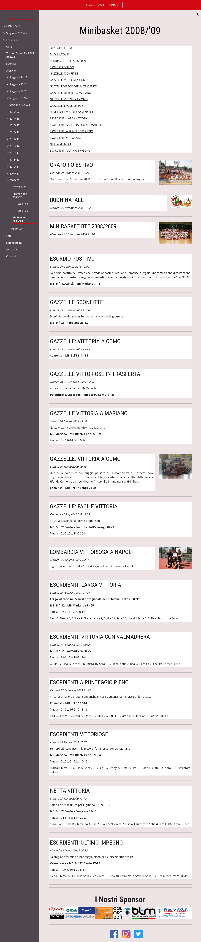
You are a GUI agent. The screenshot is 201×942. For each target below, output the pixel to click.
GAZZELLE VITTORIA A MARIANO (70, 93)
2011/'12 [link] (14, 159)
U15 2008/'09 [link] (20, 204)
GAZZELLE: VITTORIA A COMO (69, 80)
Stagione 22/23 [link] (18, 91)
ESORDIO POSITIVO (62, 67)
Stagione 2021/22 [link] (19, 98)
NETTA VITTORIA (60, 144)
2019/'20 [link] (14, 111)
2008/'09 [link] (14, 180)
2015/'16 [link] (14, 132)
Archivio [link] (11, 70)
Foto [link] (9, 236)
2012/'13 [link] (14, 153)
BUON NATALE (59, 54)
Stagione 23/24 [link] (18, 84)
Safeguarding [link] (14, 242)
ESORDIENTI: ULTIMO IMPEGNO (70, 150)
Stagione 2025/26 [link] (16, 33)
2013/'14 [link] (14, 146)
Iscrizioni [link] (11, 249)
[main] (120, 30)
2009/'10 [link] (14, 173)
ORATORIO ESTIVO (61, 48)
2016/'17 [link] (14, 125)
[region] (100, 5)
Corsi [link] (9, 46)
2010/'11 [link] (14, 166)
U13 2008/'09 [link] (20, 211)
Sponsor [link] (11, 63)
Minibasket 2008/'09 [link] (20, 219)
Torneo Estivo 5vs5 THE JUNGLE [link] (20, 55)
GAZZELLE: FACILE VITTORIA (67, 105)
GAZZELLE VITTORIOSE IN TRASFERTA (74, 86)
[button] (197, 14)
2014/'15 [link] (14, 139)
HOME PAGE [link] (13, 26)
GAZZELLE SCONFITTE (64, 73)
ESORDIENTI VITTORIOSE (65, 138)
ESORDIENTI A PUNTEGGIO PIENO (71, 131)
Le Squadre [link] (12, 40)
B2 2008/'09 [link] (19, 187)
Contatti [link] (11, 256)
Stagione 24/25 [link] (18, 77)
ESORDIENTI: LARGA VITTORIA (69, 118)
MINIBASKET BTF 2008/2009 (68, 61)
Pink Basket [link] (16, 229)
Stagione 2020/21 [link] (19, 105)
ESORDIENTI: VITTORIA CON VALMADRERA (76, 125)
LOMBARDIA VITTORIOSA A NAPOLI (72, 112)
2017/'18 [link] (14, 118)
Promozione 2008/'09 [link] (20, 195)
